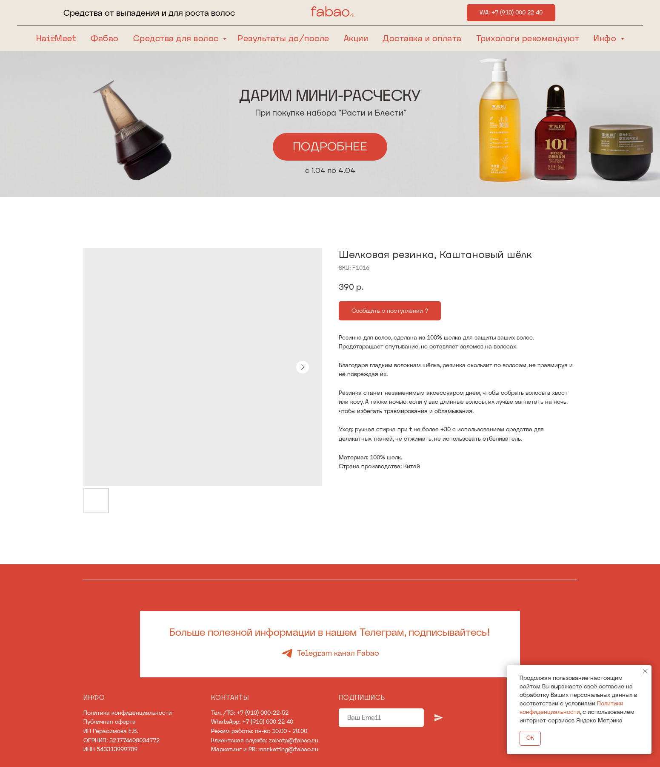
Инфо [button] (606, 38)
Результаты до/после (283, 38)
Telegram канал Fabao (338, 652)
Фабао (105, 38)
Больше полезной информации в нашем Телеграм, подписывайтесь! (329, 632)
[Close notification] (645, 671)
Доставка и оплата (422, 38)
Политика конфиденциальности (127, 712)
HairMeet (56, 38)
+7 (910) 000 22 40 (267, 721)
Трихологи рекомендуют (528, 38)
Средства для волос (177, 38)
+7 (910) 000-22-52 (263, 712)
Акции (356, 38)
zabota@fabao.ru (293, 740)
